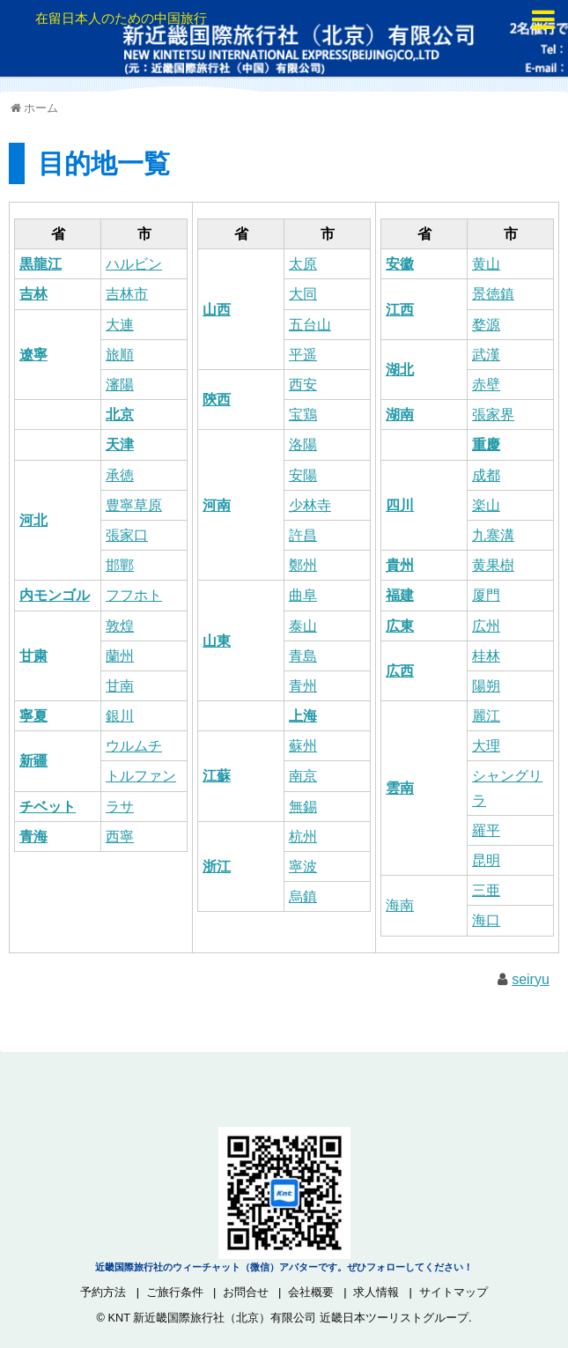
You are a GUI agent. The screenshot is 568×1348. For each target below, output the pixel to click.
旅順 (120, 354)
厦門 (486, 595)
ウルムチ (134, 745)
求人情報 (376, 1292)
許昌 (303, 535)
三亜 (486, 890)
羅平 (486, 830)
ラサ (120, 806)
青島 (303, 655)
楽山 (486, 505)
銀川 (120, 715)
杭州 (303, 836)
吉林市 (127, 293)
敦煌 (120, 625)
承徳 (120, 475)
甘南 (120, 685)
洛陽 (303, 444)
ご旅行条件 (174, 1292)
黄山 (486, 263)
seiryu (531, 979)
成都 (486, 475)
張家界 (493, 414)
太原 (303, 263)
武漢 (486, 354)
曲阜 (303, 595)
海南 (400, 905)
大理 (486, 745)
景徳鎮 (493, 293)
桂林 (486, 655)
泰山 (303, 625)
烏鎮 (303, 896)
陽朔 (486, 685)
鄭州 (303, 565)
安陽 (303, 475)
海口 (486, 920)
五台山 (310, 324)
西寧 (120, 836)
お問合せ (246, 1292)
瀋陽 (120, 384)
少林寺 (310, 505)
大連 (120, 324)
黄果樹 (493, 565)
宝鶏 (303, 414)
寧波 (303, 866)
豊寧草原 (134, 505)
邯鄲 (120, 565)
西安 (303, 384)
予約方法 (103, 1292)
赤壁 (486, 384)
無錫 (303, 806)
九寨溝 (493, 535)
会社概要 (311, 1292)
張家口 (127, 535)
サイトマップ (453, 1292)
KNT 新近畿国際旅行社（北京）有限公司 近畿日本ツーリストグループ (287, 1317)
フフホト (134, 595)
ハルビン (134, 263)
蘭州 (120, 655)
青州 (303, 685)
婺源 (486, 324)
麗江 (486, 715)
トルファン (141, 775)
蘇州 (303, 745)
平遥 (303, 354)
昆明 (486, 860)
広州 (486, 625)
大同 (303, 293)
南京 (303, 775)
